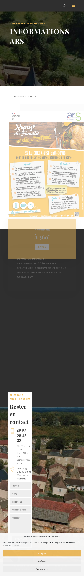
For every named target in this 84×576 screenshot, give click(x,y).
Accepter (42, 553)
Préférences (42, 569)
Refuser (42, 561)
